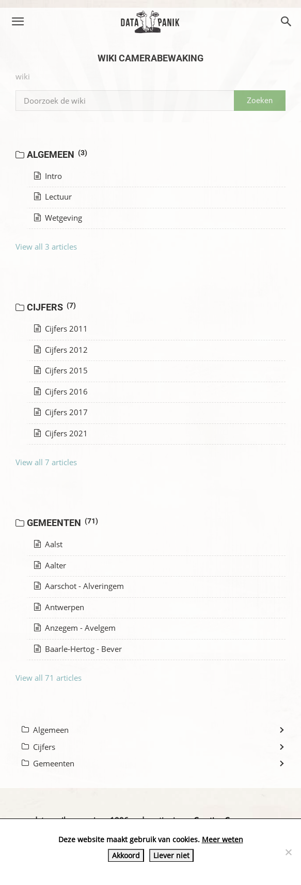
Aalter (50, 565)
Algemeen (57, 154)
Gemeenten (63, 522)
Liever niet (171, 855)
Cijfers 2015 (61, 370)
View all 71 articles (48, 678)
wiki (22, 76)
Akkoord (126, 855)
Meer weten (222, 839)
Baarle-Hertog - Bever (78, 649)
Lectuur (53, 196)
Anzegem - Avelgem (75, 627)
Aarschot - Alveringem (79, 586)
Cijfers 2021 (61, 433)
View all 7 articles (46, 462)
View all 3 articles (46, 246)
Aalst (48, 544)
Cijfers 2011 (61, 328)
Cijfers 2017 (61, 412)
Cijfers (51, 307)
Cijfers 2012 (61, 350)
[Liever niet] (288, 852)
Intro (48, 176)
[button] (17, 22)
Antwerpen (59, 607)
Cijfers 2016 (61, 391)
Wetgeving (58, 217)
